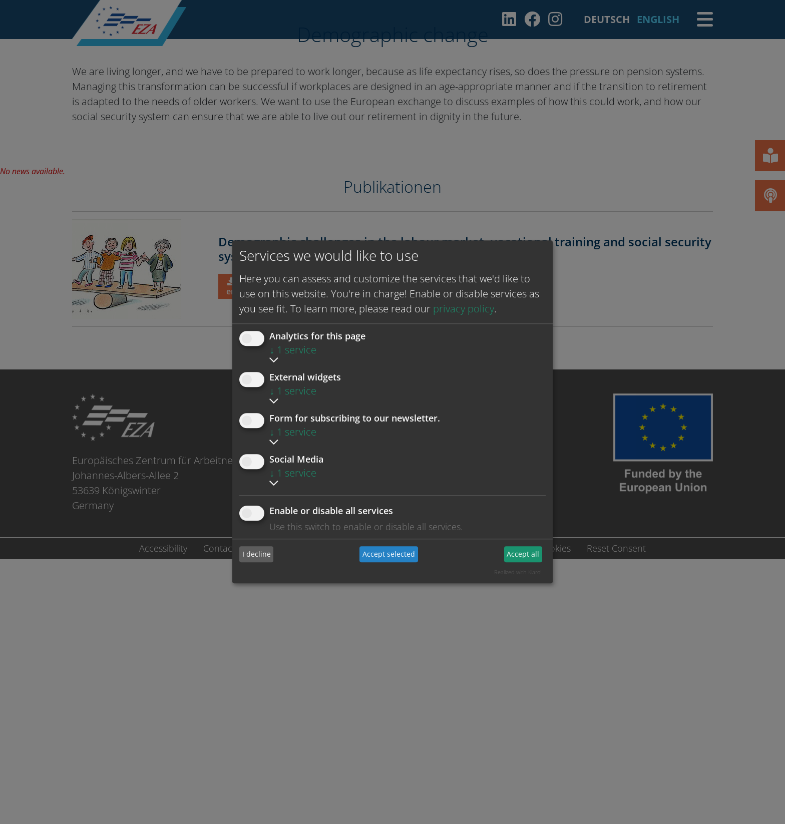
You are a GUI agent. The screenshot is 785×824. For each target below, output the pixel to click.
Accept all (523, 554)
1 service (292, 349)
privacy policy (463, 308)
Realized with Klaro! (518, 572)
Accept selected (388, 554)
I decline (256, 554)
